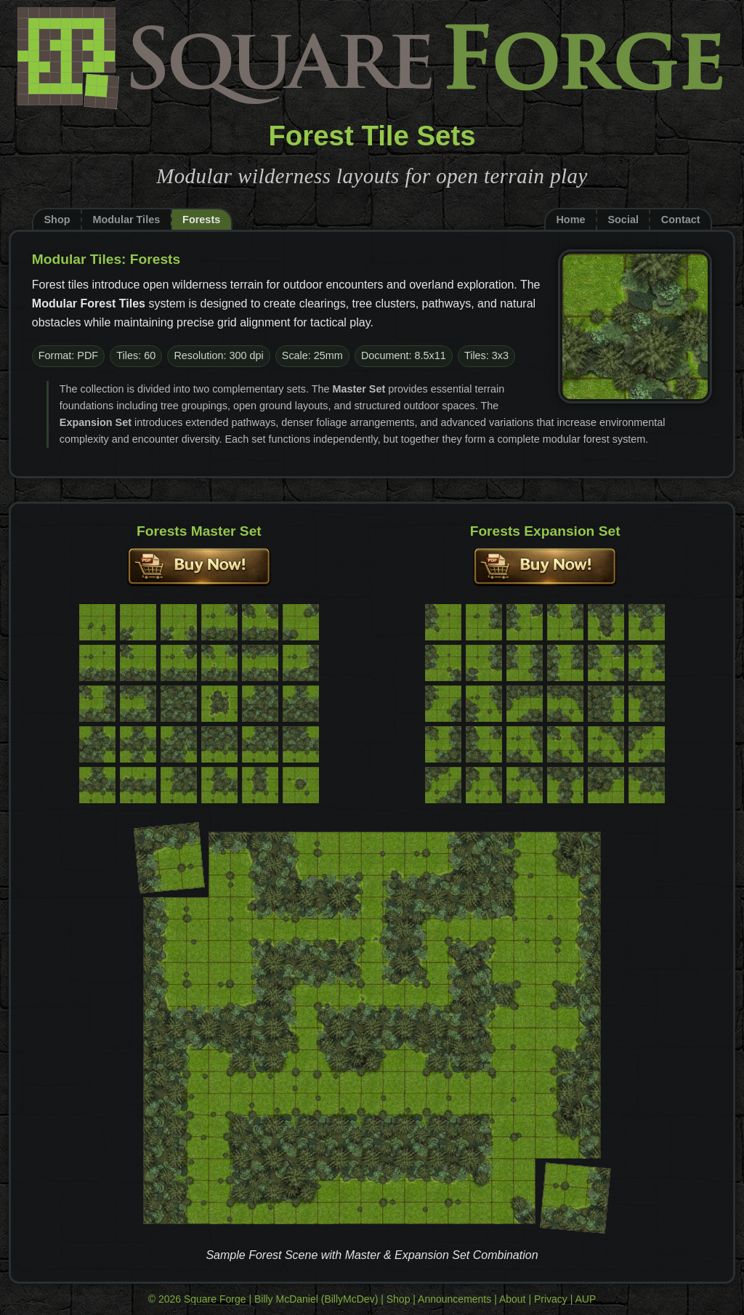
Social (623, 219)
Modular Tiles (126, 219)
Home (570, 219)
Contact (680, 219)
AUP (586, 1299)
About (512, 1299)
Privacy (550, 1299)
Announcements (454, 1299)
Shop (57, 219)
